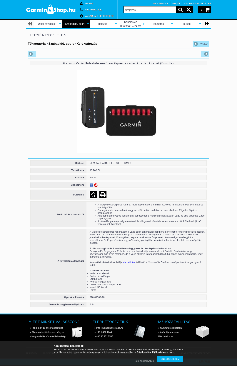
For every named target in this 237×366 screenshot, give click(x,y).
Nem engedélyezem (144, 361)
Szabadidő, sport (74, 23)
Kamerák (158, 23)
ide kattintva (129, 262)
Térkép (187, 23)
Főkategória (37, 43)
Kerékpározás (86, 43)
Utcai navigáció (47, 23)
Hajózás (102, 23)
